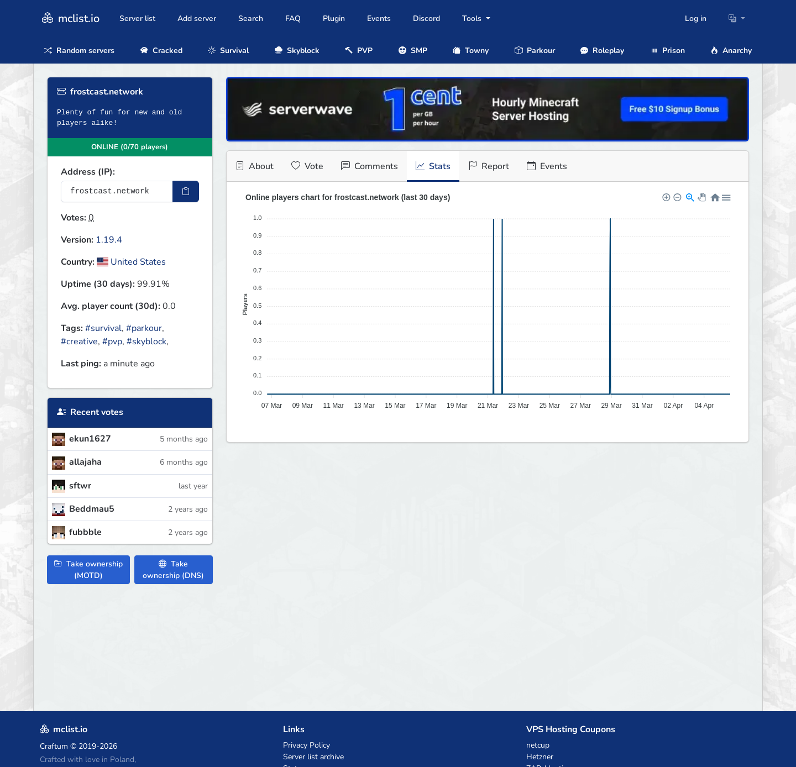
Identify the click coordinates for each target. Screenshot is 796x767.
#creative (79, 341)
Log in (695, 18)
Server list (137, 18)
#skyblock (146, 341)
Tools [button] (473, 18)
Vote (307, 166)
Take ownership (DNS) (173, 570)
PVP (359, 50)
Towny (471, 50)
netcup (537, 745)
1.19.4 (109, 240)
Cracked (161, 50)
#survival (103, 328)
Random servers (79, 50)
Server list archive (313, 757)
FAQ (293, 18)
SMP (413, 50)
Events (379, 18)
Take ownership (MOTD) (88, 570)
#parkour (144, 328)
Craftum (54, 746)
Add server (196, 18)
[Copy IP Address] (185, 191)
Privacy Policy (306, 745)
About (254, 166)
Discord (426, 18)
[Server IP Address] (117, 191)
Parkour (535, 50)
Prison (667, 50)
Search (250, 18)
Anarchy (731, 50)
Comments (369, 166)
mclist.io (70, 18)
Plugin (334, 18)
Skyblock (297, 50)
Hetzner (539, 757)
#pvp (112, 341)
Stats (433, 166)
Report (488, 166)
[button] (737, 18)
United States (131, 262)
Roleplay (602, 50)
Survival (228, 50)
